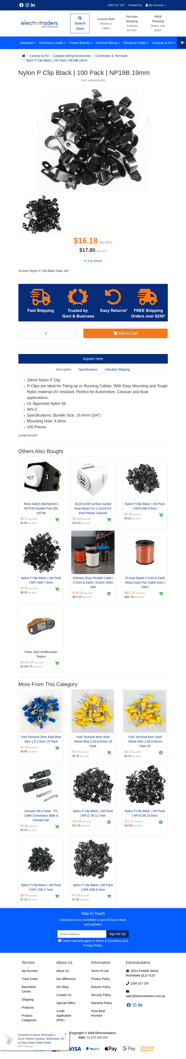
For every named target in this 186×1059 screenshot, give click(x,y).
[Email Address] (82, 934)
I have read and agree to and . (93, 943)
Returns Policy (100, 987)
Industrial (26, 43)
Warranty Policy (101, 1003)
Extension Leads (51, 43)
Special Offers (65, 1003)
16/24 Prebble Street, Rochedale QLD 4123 (142, 973)
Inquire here (93, 359)
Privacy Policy (92, 945)
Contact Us (135, 5)
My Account (29, 971)
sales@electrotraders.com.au (145, 994)
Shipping (28, 999)
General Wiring (106, 43)
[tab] (63, 369)
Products (28, 1007)
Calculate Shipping (117, 369)
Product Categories (29, 1018)
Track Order (30, 979)
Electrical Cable (134, 43)
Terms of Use (100, 971)
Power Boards (79, 43)
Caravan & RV (162, 43)
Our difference (65, 979)
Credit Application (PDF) (63, 1015)
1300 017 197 (116, 5)
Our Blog (62, 987)
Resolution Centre (29, 989)
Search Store (80, 23)
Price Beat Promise (98, 1013)
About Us (62, 971)
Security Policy (101, 995)
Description (63, 369)
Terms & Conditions (109, 941)
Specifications (88, 369)
